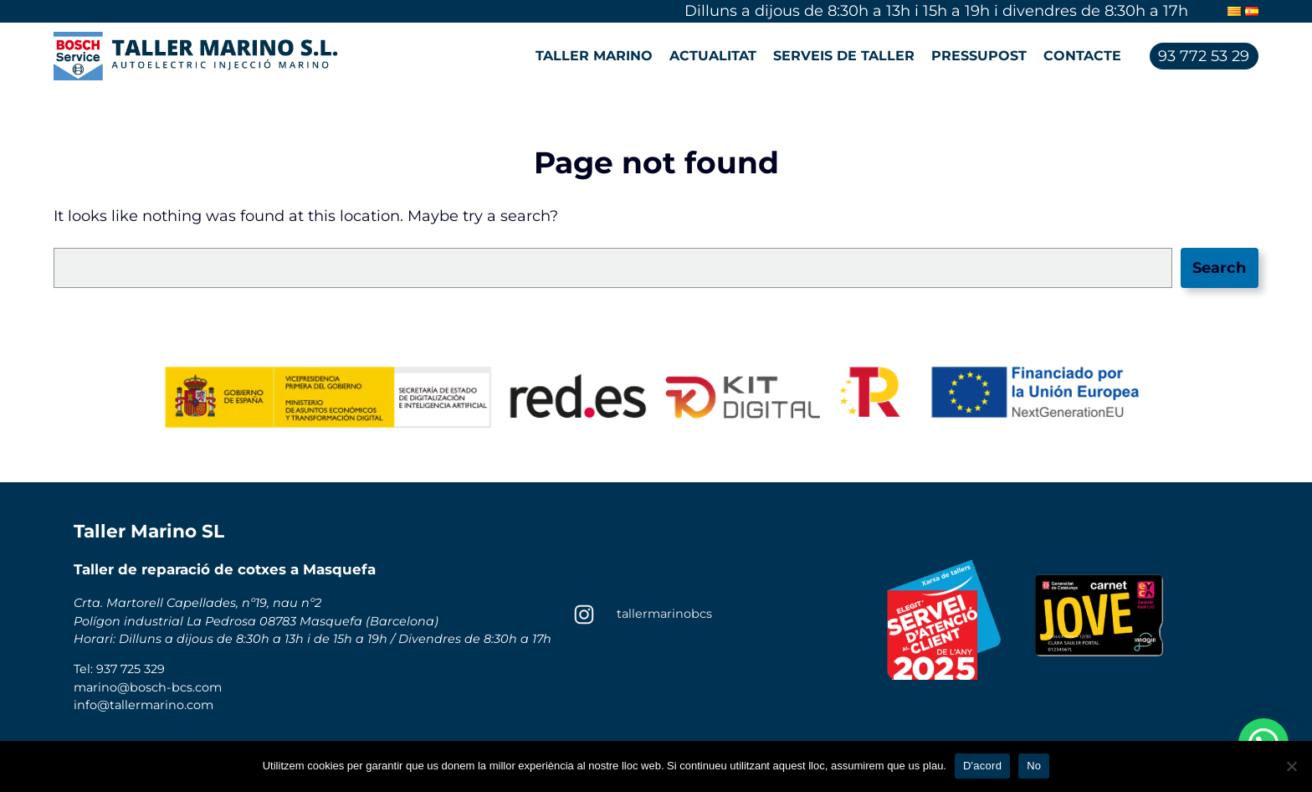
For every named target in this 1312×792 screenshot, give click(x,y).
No (1034, 765)
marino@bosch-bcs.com (148, 687)
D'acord (982, 765)
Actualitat (712, 56)
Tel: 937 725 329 (119, 668)
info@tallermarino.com (143, 704)
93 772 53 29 (1203, 56)
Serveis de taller (844, 56)
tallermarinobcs (664, 613)
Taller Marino (594, 56)
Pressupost (979, 56)
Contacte (1082, 56)
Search (1219, 268)
